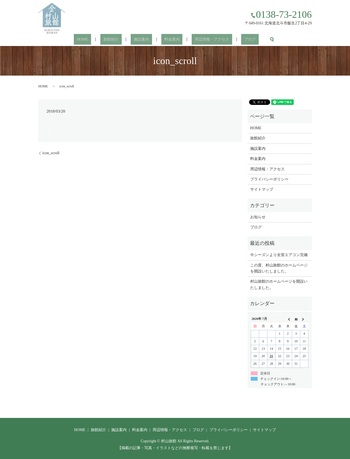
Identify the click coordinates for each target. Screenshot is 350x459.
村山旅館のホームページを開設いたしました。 (279, 284)
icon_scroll (50, 153)
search (254, 39)
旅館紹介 (119, 40)
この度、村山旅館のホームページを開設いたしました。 (279, 268)
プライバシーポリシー (269, 179)
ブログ (235, 40)
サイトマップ (261, 189)
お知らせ (258, 217)
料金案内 (169, 40)
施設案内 (144, 40)
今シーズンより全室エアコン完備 (279, 255)
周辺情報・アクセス (203, 40)
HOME (97, 40)
